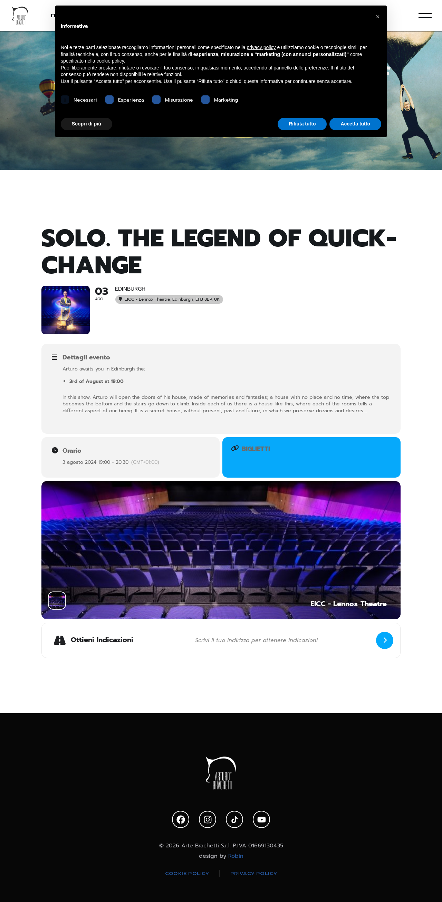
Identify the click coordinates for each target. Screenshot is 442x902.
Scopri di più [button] (86, 123)
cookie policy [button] (110, 61)
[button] (377, 16)
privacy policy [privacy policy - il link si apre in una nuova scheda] (261, 47)
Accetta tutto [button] (355, 123)
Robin (235, 856)
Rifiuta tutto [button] (302, 123)
